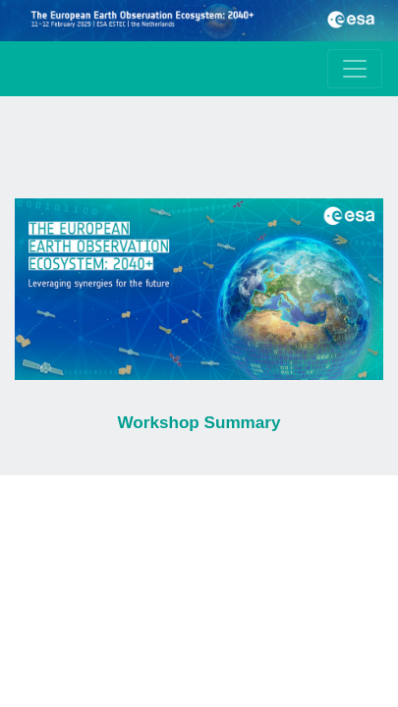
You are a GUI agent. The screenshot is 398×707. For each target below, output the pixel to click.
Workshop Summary (198, 422)
